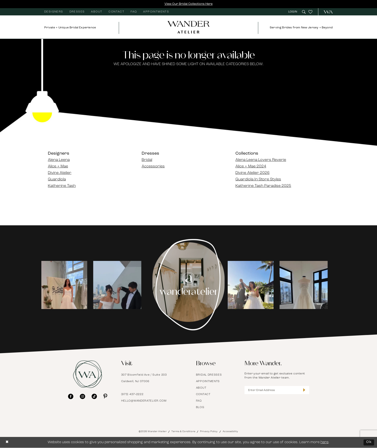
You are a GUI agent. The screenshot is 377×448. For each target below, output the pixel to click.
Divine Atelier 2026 (252, 173)
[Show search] (304, 12)
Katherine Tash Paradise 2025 (263, 186)
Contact (203, 394)
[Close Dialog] (7, 442)
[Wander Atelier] (326, 12)
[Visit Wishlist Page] (310, 12)
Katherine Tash (62, 186)
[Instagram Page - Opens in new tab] (189, 285)
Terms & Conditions (183, 431)
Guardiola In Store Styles (258, 180)
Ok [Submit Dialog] (369, 442)
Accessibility (230, 431)
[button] (293, 12)
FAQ (199, 401)
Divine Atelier (59, 173)
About (201, 388)
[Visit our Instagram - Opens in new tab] (82, 396)
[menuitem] (53, 12)
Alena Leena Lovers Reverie (260, 160)
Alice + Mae (58, 167)
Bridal (147, 160)
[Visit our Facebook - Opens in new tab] (71, 396)
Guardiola (57, 180)
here (324, 442)
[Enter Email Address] (277, 390)
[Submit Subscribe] (304, 390)
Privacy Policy (209, 431)
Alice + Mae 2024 (250, 167)
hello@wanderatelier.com (144, 401)
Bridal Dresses (209, 375)
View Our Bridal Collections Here (188, 4)
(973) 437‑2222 (132, 394)
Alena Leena (59, 160)
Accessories (153, 167)
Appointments (208, 381)
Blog (200, 407)
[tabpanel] (68, 285)
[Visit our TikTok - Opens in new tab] (94, 396)
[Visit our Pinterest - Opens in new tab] (105, 396)
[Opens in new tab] (68, 285)
